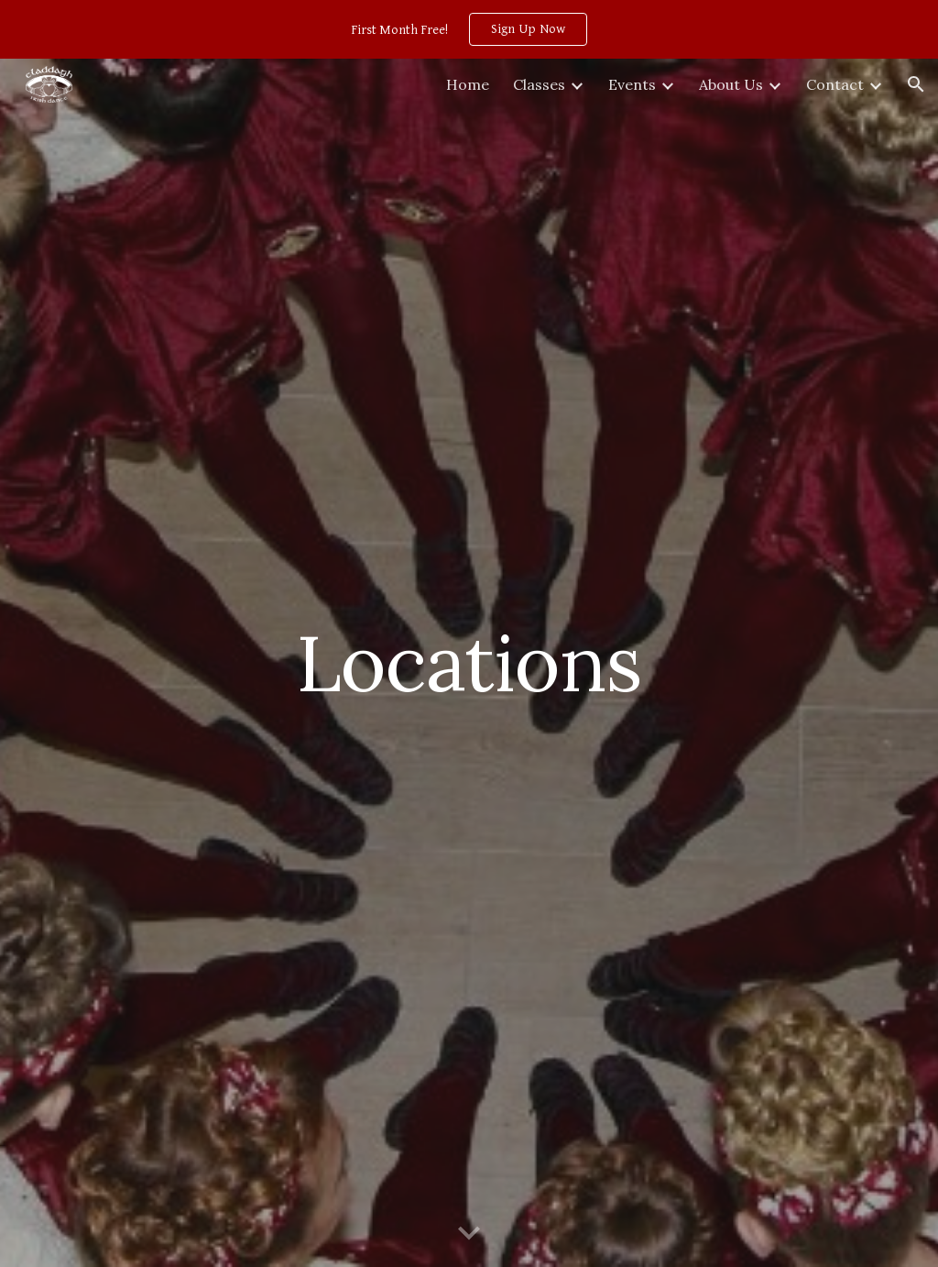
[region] (469, 29)
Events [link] (632, 84)
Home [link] (467, 84)
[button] (916, 84)
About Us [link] (731, 84)
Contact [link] (835, 84)
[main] (468, 662)
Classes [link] (539, 84)
